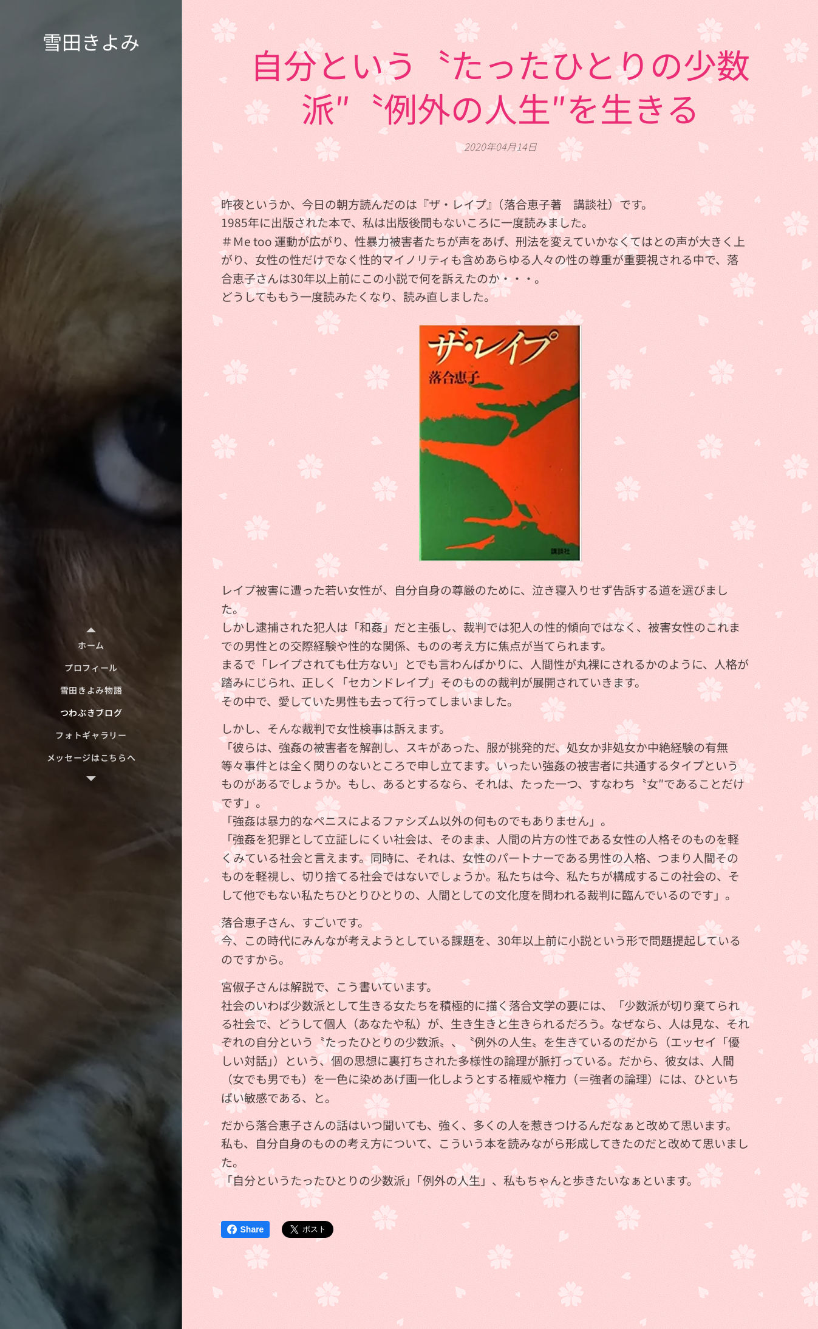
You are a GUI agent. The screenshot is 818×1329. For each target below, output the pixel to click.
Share (245, 1229)
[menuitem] (91, 645)
